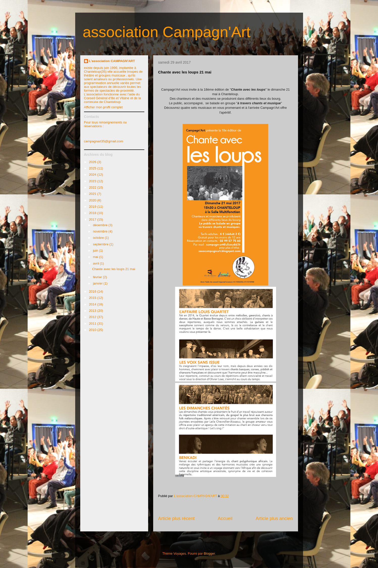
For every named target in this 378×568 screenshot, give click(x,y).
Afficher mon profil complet (103, 107)
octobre (99, 238)
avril (96, 263)
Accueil (225, 518)
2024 (93, 174)
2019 (93, 207)
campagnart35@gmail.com (103, 141)
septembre (101, 244)
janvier (98, 283)
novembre (100, 231)
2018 (93, 213)
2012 (93, 317)
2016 (93, 291)
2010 (93, 330)
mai (96, 257)
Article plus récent (176, 518)
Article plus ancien (274, 518)
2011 (93, 323)
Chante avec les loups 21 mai (113, 269)
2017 (93, 219)
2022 (93, 187)
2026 (93, 162)
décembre (100, 225)
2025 (93, 168)
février (98, 277)
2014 (93, 304)
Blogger (209, 553)
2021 (93, 194)
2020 (93, 200)
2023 (93, 181)
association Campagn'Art (167, 31)
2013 (93, 311)
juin (96, 250)
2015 (93, 298)
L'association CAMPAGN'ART (112, 61)
